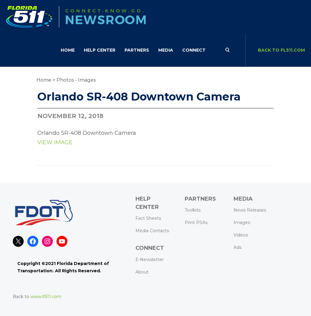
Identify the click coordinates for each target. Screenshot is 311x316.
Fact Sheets (148, 218)
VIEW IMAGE (55, 142)
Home (68, 50)
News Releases (250, 210)
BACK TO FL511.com (281, 50)
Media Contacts (152, 230)
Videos (241, 235)
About (142, 272)
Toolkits (192, 210)
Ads (237, 247)
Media (165, 50)
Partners (137, 50)
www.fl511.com (45, 296)
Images (242, 222)
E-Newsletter (149, 259)
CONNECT (194, 50)
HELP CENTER (99, 50)
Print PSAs (196, 222)
